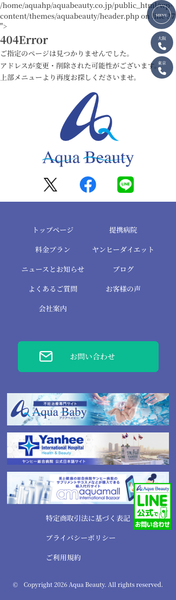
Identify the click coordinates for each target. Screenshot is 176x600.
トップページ (53, 229)
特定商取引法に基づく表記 (88, 518)
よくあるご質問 (52, 288)
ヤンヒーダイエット (123, 249)
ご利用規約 (63, 557)
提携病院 (123, 229)
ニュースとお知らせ (53, 269)
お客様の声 (123, 288)
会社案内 (52, 308)
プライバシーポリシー (80, 537)
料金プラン (52, 249)
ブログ (123, 269)
